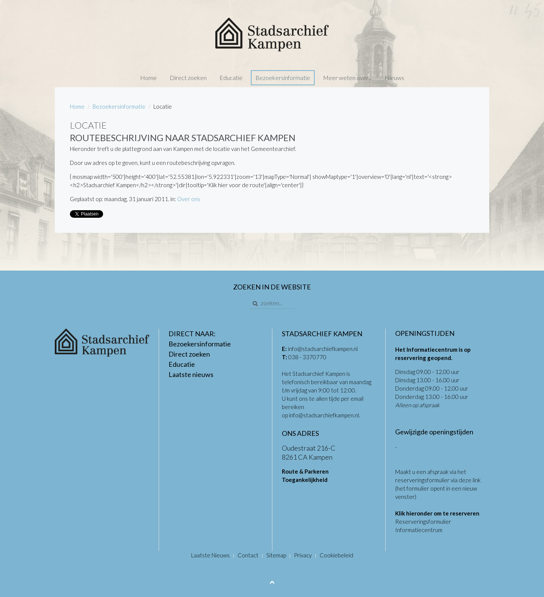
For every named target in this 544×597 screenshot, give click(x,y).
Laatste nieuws (190, 374)
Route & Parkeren (305, 471)
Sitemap (276, 555)
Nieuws (394, 77)
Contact (248, 555)
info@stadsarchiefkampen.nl (323, 348)
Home (148, 77)
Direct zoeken (188, 77)
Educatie (231, 77)
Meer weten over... (347, 77)
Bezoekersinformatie (282, 77)
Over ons (188, 198)
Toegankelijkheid (305, 479)
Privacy (303, 555)
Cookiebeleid (336, 555)
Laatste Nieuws (210, 555)
